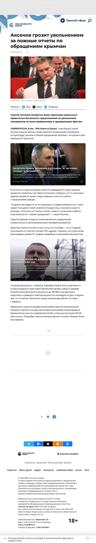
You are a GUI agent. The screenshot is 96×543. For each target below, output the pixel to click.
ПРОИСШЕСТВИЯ (55, 463)
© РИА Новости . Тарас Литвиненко (21, 101)
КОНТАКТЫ (48, 470)
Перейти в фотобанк (39, 101)
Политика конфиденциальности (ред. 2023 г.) (38, 491)
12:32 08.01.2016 (16, 52)
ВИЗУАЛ (67, 463)
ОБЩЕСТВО (41, 463)
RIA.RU (79, 470)
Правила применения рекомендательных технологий (42, 493)
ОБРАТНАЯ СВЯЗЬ (64, 470)
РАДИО (37, 470)
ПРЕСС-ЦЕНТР (25, 470)
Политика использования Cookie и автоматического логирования (47, 488)
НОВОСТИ (11, 470)
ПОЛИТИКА (30, 463)
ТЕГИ (86, 470)
